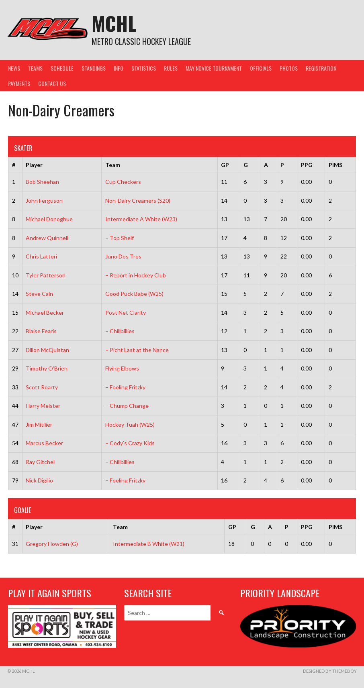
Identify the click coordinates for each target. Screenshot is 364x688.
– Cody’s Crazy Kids (130, 443)
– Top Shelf (119, 237)
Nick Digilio (39, 480)
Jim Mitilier (39, 424)
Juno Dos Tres (123, 256)
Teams (35, 68)
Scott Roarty (42, 387)
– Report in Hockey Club (135, 275)
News (14, 68)
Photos (289, 68)
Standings (94, 68)
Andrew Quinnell (47, 237)
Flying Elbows (122, 368)
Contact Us (52, 83)
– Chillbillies (120, 331)
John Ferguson (44, 200)
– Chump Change (127, 405)
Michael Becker (45, 312)
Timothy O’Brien (46, 368)
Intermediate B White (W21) (148, 543)
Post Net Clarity (125, 312)
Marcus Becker (44, 443)
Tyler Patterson (45, 275)
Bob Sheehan (42, 181)
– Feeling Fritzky (125, 387)
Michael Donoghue (49, 219)
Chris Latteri (41, 256)
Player (34, 164)
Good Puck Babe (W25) (134, 293)
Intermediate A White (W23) (141, 219)
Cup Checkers (123, 181)
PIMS (335, 164)
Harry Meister (43, 405)
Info (118, 68)
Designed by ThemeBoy (330, 671)
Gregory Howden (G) (52, 543)
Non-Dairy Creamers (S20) (137, 200)
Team (112, 164)
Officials (261, 68)
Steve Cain (39, 293)
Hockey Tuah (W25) (130, 424)
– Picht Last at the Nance (137, 349)
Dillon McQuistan (47, 349)
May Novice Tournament (214, 68)
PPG (307, 164)
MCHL (114, 23)
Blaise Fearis (41, 331)
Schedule (62, 68)
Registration (321, 68)
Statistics (143, 68)
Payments (19, 83)
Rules (171, 68)
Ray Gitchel (40, 461)
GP (225, 164)
